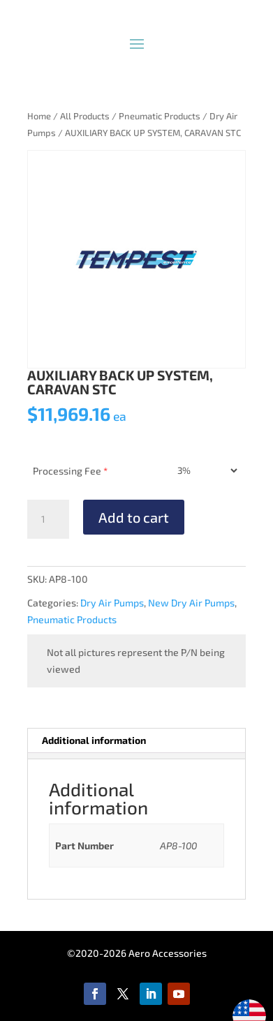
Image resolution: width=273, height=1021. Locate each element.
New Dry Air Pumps (191, 603)
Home (39, 115)
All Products (85, 115)
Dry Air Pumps (112, 603)
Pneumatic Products (159, 115)
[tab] (136, 756)
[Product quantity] (48, 519)
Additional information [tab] (94, 740)
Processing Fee (70, 471)
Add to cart (133, 517)
